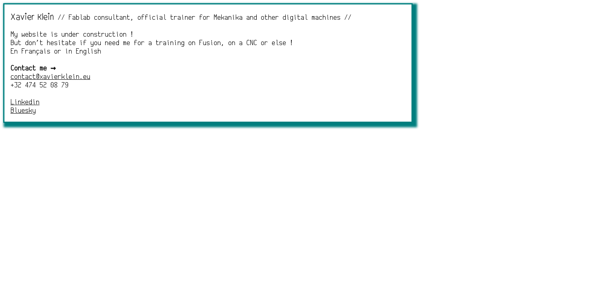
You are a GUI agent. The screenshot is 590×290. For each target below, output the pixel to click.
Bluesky (23, 111)
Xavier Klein (32, 17)
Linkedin (24, 102)
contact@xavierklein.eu (50, 77)
